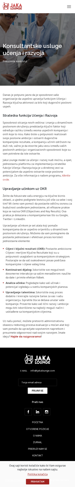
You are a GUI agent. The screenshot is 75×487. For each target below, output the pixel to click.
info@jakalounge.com (42, 370)
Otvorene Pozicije (37, 429)
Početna (37, 422)
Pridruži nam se (37, 449)
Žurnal (37, 442)
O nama (37, 435)
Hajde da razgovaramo (26, 336)
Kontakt (37, 455)
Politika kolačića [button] (38, 474)
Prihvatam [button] (37, 481)
